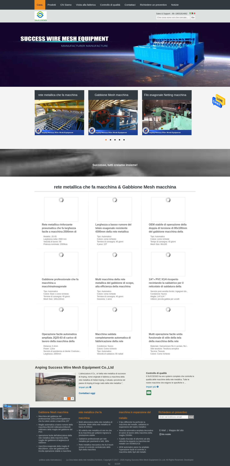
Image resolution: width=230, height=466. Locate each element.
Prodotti (52, 4)
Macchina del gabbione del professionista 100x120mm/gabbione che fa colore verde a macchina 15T (54, 418)
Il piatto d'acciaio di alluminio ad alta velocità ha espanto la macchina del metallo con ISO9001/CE (134, 441)
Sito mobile (165, 434)
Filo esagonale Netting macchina (165, 95)
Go (192, 17)
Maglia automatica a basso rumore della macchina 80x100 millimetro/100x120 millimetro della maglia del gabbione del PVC (55, 428)
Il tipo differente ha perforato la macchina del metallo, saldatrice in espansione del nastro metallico (134, 424)
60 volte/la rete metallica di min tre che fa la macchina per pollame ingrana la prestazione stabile (95, 432)
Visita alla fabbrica (86, 4)
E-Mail (162, 430)
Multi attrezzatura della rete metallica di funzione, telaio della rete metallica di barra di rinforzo (95, 424)
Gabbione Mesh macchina (111, 95)
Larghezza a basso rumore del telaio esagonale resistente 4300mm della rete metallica (113, 228)
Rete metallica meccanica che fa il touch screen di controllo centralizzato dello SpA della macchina (96, 447)
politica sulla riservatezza (50, 460)
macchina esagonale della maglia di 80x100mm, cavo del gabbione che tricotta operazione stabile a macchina (54, 448)
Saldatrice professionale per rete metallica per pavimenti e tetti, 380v (94, 440)
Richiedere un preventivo (153, 4)
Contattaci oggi (87, 393)
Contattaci (130, 4)
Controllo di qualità (110, 4)
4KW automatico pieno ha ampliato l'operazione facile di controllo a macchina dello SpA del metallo (134, 449)
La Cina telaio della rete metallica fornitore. (84, 460)
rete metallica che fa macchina (57, 95)
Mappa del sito (176, 430)
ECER (117, 464)
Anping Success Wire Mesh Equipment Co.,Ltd (74, 367)
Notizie (175, 4)
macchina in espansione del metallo (135, 415)
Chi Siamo (66, 4)
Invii (191, 417)
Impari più (85, 387)
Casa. (40, 4)
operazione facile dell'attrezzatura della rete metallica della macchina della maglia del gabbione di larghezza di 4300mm (55, 439)
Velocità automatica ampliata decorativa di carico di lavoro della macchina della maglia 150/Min (136, 432)
